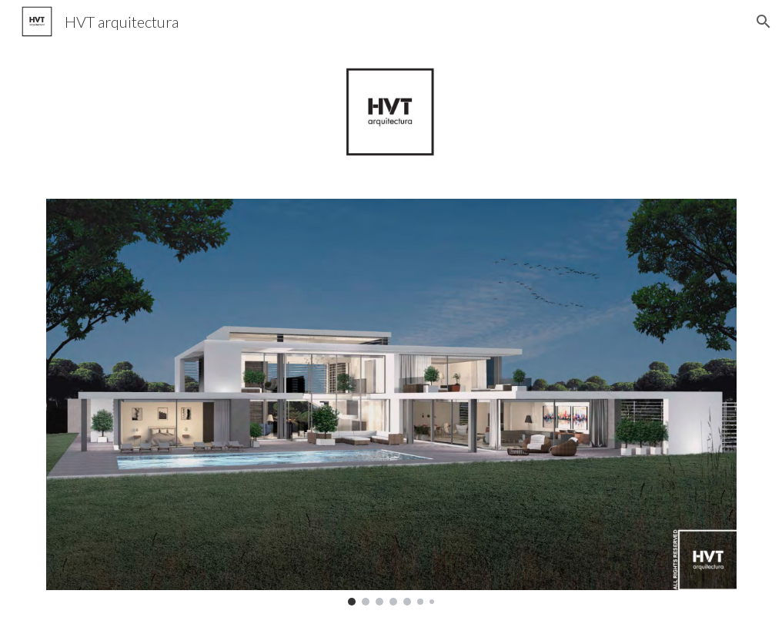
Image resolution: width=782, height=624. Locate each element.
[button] (763, 21)
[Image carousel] (391, 402)
